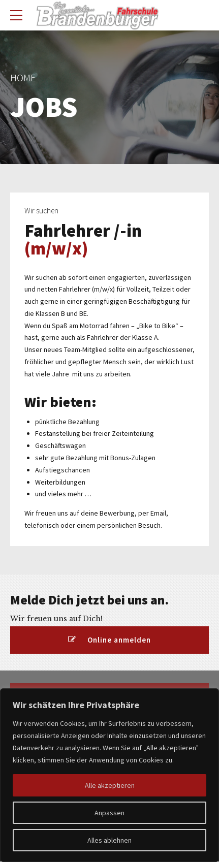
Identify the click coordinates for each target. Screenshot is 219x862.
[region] (109, 775)
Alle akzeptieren (110, 785)
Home (23, 78)
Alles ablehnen (109, 840)
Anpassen (109, 812)
